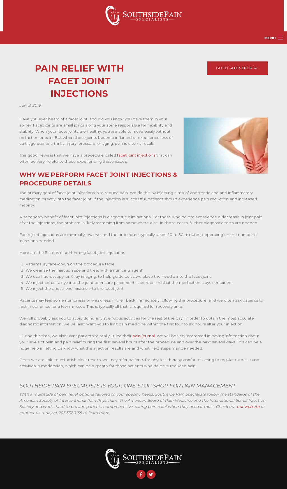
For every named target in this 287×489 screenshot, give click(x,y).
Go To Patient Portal (237, 68)
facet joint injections (136, 155)
